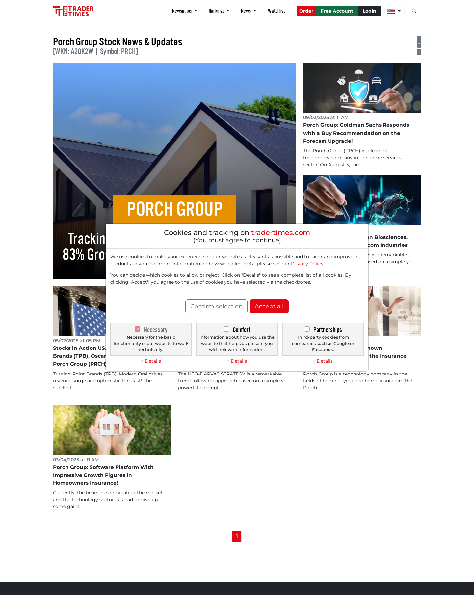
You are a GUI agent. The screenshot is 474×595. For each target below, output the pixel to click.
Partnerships (327, 329)
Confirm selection (216, 306)
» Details (151, 361)
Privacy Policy (307, 264)
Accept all (269, 306)
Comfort (241, 329)
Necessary (155, 329)
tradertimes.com (280, 232)
